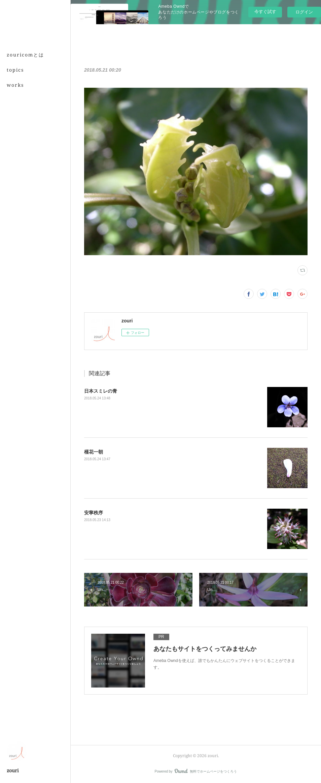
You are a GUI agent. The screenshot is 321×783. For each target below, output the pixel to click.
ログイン (304, 11)
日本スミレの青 (100, 391)
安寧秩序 (93, 512)
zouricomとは (25, 54)
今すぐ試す (265, 11)
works (15, 85)
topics (15, 70)
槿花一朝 (93, 452)
